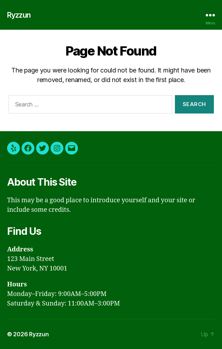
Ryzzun (19, 15)
